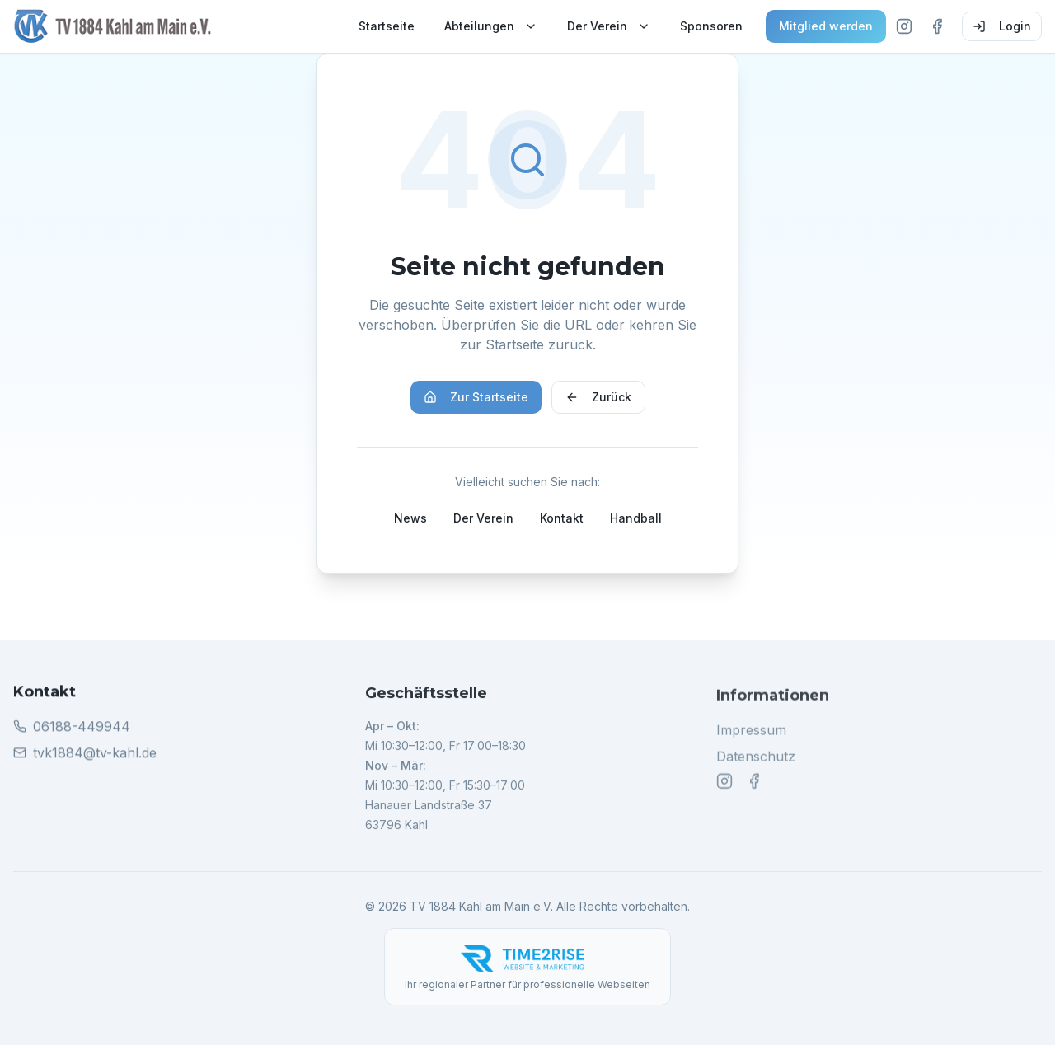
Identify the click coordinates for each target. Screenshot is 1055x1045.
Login (1002, 26)
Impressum (751, 733)
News (410, 518)
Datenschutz (755, 760)
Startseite (387, 26)
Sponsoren (711, 26)
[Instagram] (904, 26)
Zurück (598, 397)
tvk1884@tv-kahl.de (95, 754)
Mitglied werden (826, 26)
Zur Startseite (476, 397)
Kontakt (562, 518)
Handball (636, 518)
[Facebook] (937, 26)
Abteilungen (490, 26)
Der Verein (608, 26)
